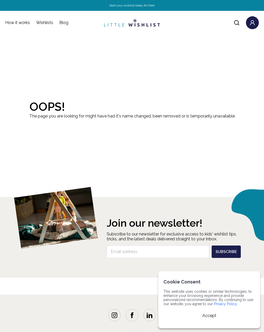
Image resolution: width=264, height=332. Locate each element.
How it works (17, 22)
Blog (63, 22)
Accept (209, 315)
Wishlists (44, 22)
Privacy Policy (225, 304)
